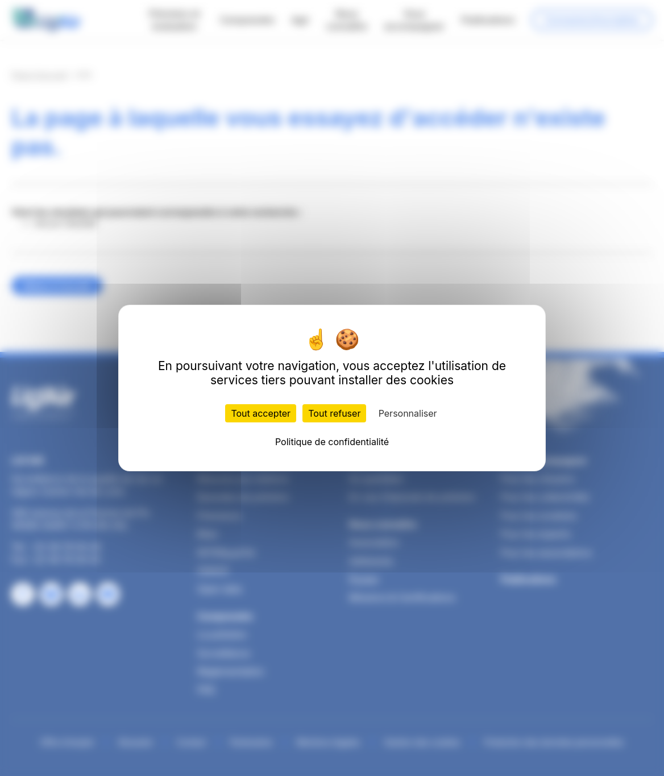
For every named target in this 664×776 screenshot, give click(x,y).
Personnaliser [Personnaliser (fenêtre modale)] (408, 413)
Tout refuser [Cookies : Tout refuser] (334, 413)
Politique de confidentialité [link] (332, 441)
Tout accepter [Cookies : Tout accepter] (260, 413)
